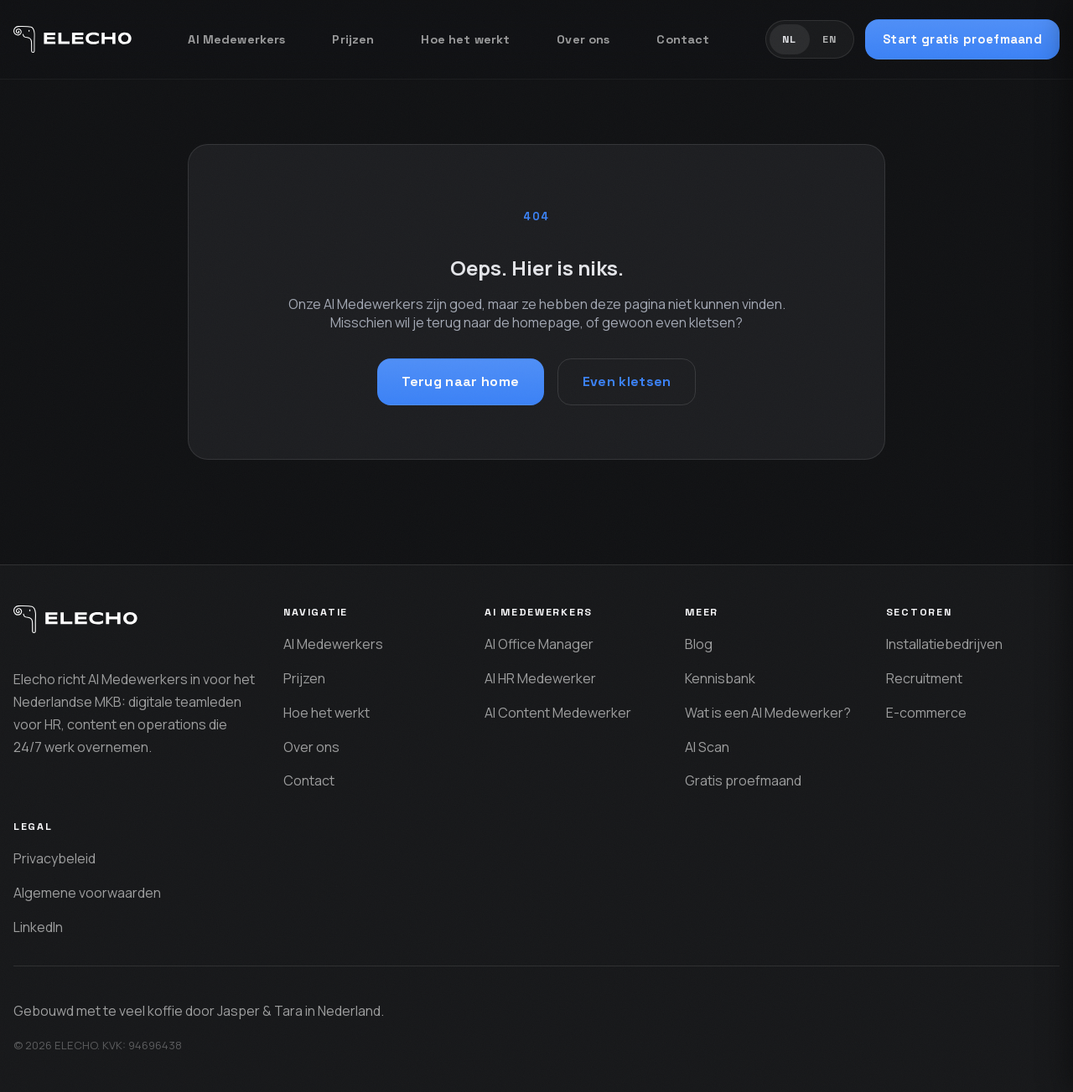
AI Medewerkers (236, 39)
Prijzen (353, 39)
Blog (699, 644)
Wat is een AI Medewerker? (768, 712)
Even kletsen (627, 381)
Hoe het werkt (465, 39)
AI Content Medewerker (558, 712)
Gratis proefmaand (743, 780)
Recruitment (924, 678)
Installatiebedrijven (944, 644)
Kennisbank (720, 678)
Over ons (583, 39)
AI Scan (707, 747)
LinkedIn (38, 927)
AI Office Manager (539, 644)
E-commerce (926, 712)
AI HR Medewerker (540, 678)
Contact (682, 39)
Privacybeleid (54, 858)
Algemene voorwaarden (87, 892)
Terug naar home (460, 381)
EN (829, 39)
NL (789, 39)
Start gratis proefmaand (962, 39)
